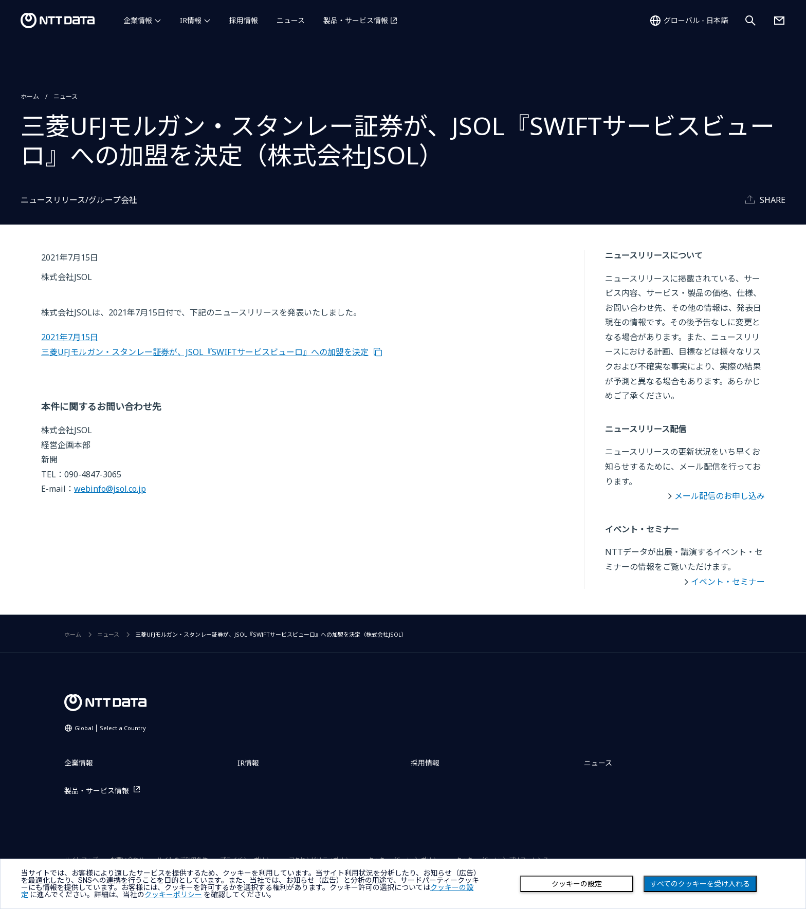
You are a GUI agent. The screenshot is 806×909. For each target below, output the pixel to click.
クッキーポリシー (173, 895)
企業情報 (137, 20)
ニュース (291, 20)
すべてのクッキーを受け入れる (700, 884)
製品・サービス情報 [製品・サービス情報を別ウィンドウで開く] (355, 20)
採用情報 (243, 20)
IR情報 (191, 20)
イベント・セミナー (728, 581)
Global (110, 728)
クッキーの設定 (577, 884)
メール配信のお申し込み (719, 496)
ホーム (30, 96)
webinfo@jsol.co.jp (110, 488)
